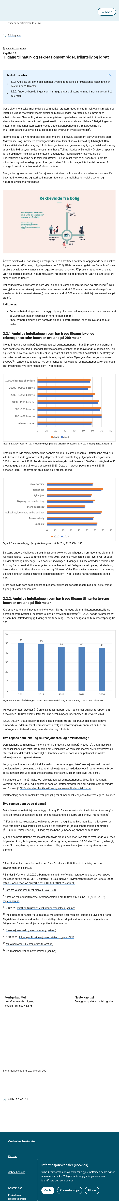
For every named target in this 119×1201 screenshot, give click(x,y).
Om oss (12, 1156)
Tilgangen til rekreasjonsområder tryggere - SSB (46, 937)
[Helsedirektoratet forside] (7, 12)
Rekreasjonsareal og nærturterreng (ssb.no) (31, 930)
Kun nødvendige (69, 1190)
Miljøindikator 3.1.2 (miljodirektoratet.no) (29, 944)
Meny (108, 11)
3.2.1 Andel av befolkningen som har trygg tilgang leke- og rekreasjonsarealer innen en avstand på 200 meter (58, 84)
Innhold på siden (59, 75)
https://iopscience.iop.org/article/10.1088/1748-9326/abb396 (39, 883)
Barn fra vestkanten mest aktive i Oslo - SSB (30, 890)
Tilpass (92, 1190)
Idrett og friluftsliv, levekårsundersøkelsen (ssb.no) (46, 908)
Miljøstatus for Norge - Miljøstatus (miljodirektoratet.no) (35, 923)
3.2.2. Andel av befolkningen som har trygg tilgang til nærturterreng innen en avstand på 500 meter (59, 93)
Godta (47, 1190)
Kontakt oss (15, 1188)
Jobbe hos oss (16, 1172)
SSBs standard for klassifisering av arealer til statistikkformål (55, 788)
